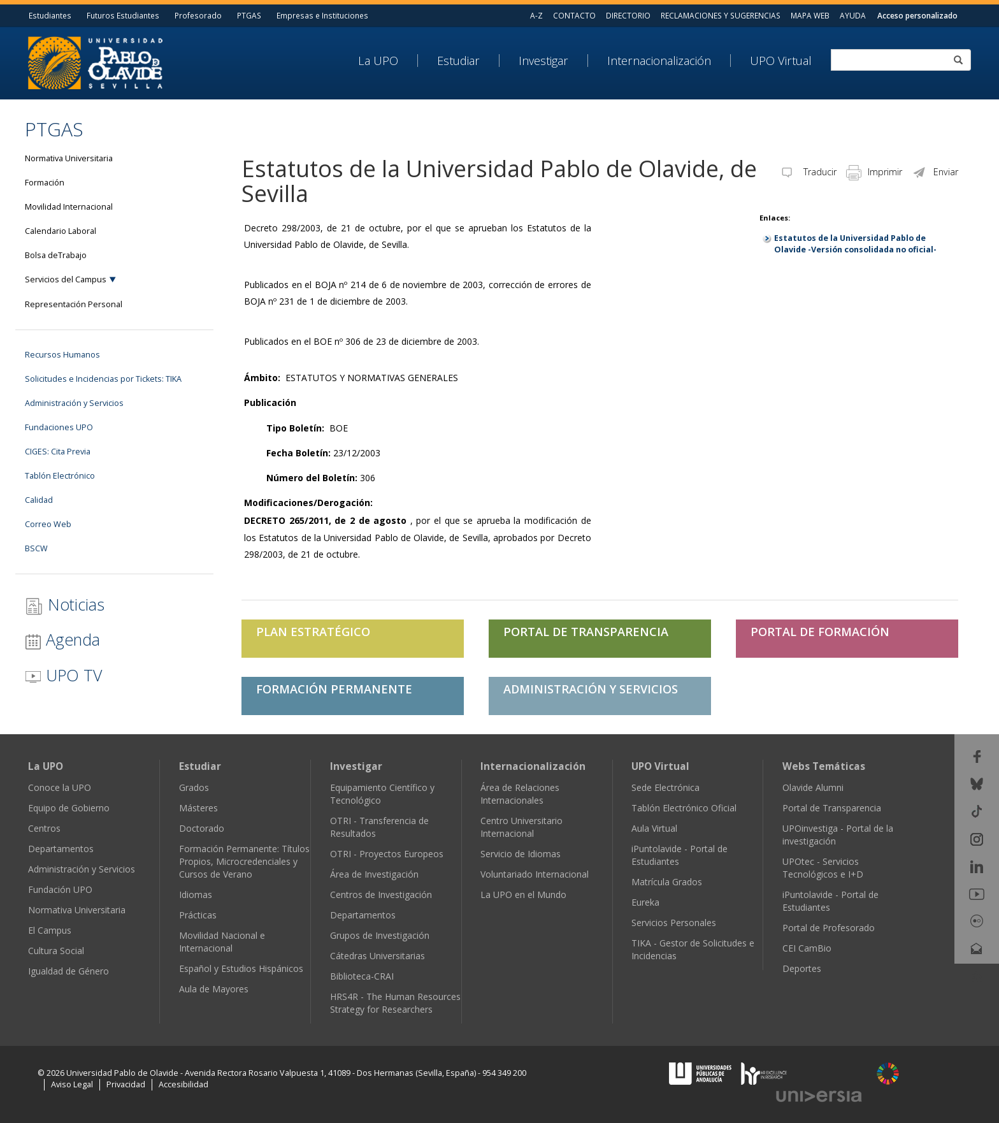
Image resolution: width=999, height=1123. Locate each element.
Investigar (543, 60)
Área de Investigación (374, 874)
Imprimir (874, 172)
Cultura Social (56, 951)
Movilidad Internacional (69, 206)
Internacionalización (659, 60)
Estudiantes (50, 15)
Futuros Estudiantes (123, 15)
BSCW (36, 548)
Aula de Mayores (213, 989)
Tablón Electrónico (60, 475)
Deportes (801, 968)
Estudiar (458, 60)
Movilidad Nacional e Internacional (222, 941)
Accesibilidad (183, 1084)
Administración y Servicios (74, 403)
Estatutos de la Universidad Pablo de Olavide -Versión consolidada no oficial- (855, 244)
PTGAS (249, 15)
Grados (194, 787)
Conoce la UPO (59, 787)
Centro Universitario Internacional (521, 827)
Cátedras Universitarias (377, 956)
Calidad (39, 500)
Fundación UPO (60, 889)
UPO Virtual (781, 60)
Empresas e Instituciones (322, 15)
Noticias (64, 604)
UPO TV (63, 675)
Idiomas (195, 894)
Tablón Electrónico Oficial (684, 808)
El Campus (49, 930)
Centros (44, 828)
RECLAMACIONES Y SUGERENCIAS (720, 15)
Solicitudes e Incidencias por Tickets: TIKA (103, 378)
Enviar (935, 172)
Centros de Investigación (381, 894)
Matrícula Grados (666, 882)
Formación (44, 182)
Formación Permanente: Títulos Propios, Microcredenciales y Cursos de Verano (244, 861)
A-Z (536, 15)
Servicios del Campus (65, 279)
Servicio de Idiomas (520, 854)
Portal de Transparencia (831, 808)
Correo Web (48, 524)
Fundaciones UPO (59, 427)
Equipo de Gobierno (69, 808)
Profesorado (198, 15)
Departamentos (61, 849)
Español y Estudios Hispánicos (241, 968)
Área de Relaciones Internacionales (519, 793)
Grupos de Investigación (379, 935)
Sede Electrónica (665, 787)
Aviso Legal (72, 1084)
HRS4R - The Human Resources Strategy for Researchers (395, 1002)
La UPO (378, 60)
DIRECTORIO (628, 15)
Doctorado (201, 828)
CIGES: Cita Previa (57, 451)
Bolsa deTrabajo (56, 255)
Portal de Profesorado (828, 928)
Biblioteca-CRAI (362, 976)
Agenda (62, 639)
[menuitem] (388, 60)
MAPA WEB (810, 15)
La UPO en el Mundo (523, 894)
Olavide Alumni (813, 787)
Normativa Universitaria (69, 158)
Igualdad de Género (68, 971)
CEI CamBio (806, 948)
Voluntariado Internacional (534, 874)
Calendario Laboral (60, 231)
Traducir (808, 172)
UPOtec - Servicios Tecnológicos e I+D (822, 867)
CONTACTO (574, 15)
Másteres (198, 808)
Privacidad (125, 1084)
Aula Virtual (654, 828)
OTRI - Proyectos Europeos (386, 854)
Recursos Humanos (62, 354)
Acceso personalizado (917, 15)
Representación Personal (73, 304)
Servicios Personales (673, 923)
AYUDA (853, 15)
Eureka (645, 902)
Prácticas (198, 915)
